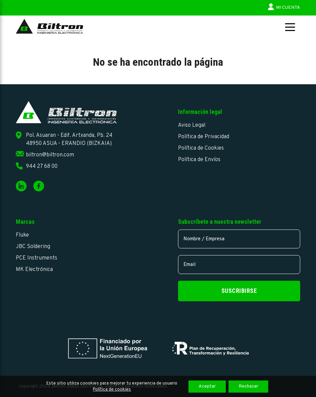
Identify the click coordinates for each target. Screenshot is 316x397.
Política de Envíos (199, 159)
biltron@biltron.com (50, 155)
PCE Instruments (36, 258)
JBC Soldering (33, 246)
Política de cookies (112, 389)
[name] (239, 239)
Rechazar (248, 386)
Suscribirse (239, 290)
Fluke (22, 235)
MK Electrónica (34, 269)
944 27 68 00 (42, 166)
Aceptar (207, 386)
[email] (239, 264)
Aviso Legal (191, 125)
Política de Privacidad (203, 136)
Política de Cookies (201, 148)
